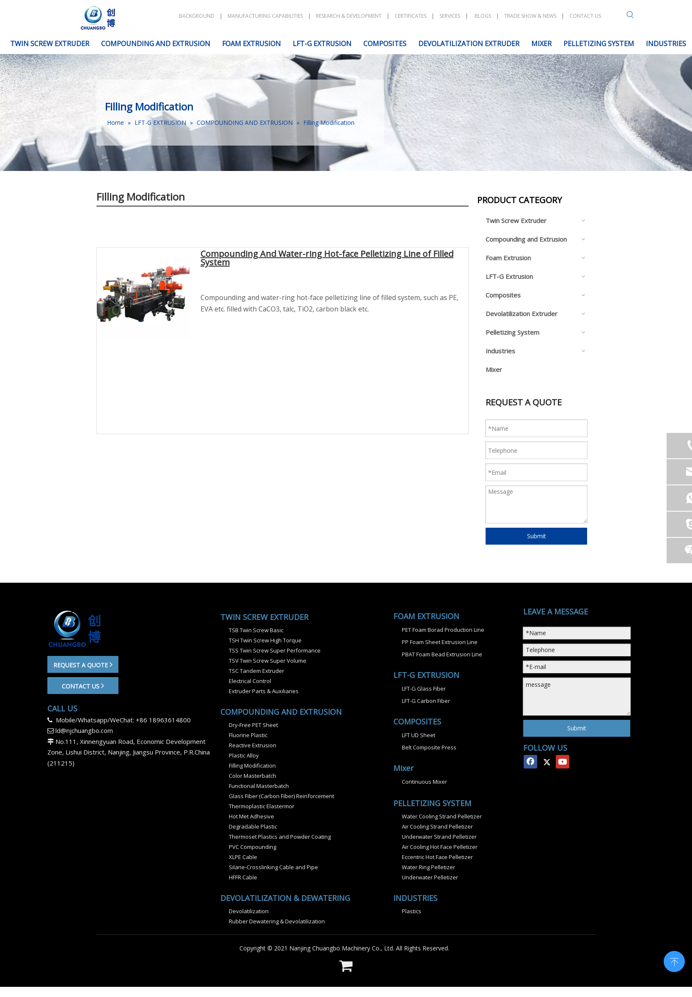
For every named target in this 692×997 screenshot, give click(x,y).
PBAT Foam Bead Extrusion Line (442, 654)
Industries (500, 351)
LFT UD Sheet (418, 735)
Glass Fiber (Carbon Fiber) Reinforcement (281, 796)
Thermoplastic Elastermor (261, 806)
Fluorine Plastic (248, 735)
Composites (503, 295)
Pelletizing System (512, 332)
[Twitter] (546, 761)
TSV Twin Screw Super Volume (267, 660)
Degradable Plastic (253, 826)
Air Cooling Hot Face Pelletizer (440, 847)
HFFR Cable (243, 877)
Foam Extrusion (508, 257)
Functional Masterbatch (259, 786)
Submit (536, 536)
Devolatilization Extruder (521, 313)
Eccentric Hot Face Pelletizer (437, 857)
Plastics (411, 911)
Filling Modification (252, 765)
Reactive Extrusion (252, 745)
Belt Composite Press (429, 747)
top (674, 960)
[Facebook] (530, 761)
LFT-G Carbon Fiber (426, 701)
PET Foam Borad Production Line (443, 629)
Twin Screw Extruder (516, 220)
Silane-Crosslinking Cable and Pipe (273, 867)
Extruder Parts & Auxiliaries (264, 691)
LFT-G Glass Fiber (424, 688)
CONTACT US (83, 685)
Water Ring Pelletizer (428, 867)
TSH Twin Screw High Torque (265, 640)
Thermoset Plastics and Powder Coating (280, 836)
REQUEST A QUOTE (83, 664)
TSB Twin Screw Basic (256, 630)
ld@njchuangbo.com (84, 730)
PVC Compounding (252, 847)
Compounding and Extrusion (526, 239)
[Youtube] (562, 761)
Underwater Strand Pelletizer (439, 836)
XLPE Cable (243, 857)
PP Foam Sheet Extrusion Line (440, 642)
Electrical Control (250, 681)
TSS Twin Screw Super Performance (275, 650)
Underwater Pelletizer (430, 877)
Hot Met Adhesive (251, 816)
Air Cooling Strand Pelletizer (437, 826)
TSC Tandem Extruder (256, 671)
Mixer (494, 369)
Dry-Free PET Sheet (253, 725)
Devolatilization (249, 911)
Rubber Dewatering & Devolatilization (277, 921)
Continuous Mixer (424, 781)
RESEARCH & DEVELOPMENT (349, 15)
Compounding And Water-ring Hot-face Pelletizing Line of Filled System (326, 259)
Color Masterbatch (252, 775)
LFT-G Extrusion (509, 276)
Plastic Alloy (244, 755)
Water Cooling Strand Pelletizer (442, 816)
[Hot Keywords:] (630, 16)
